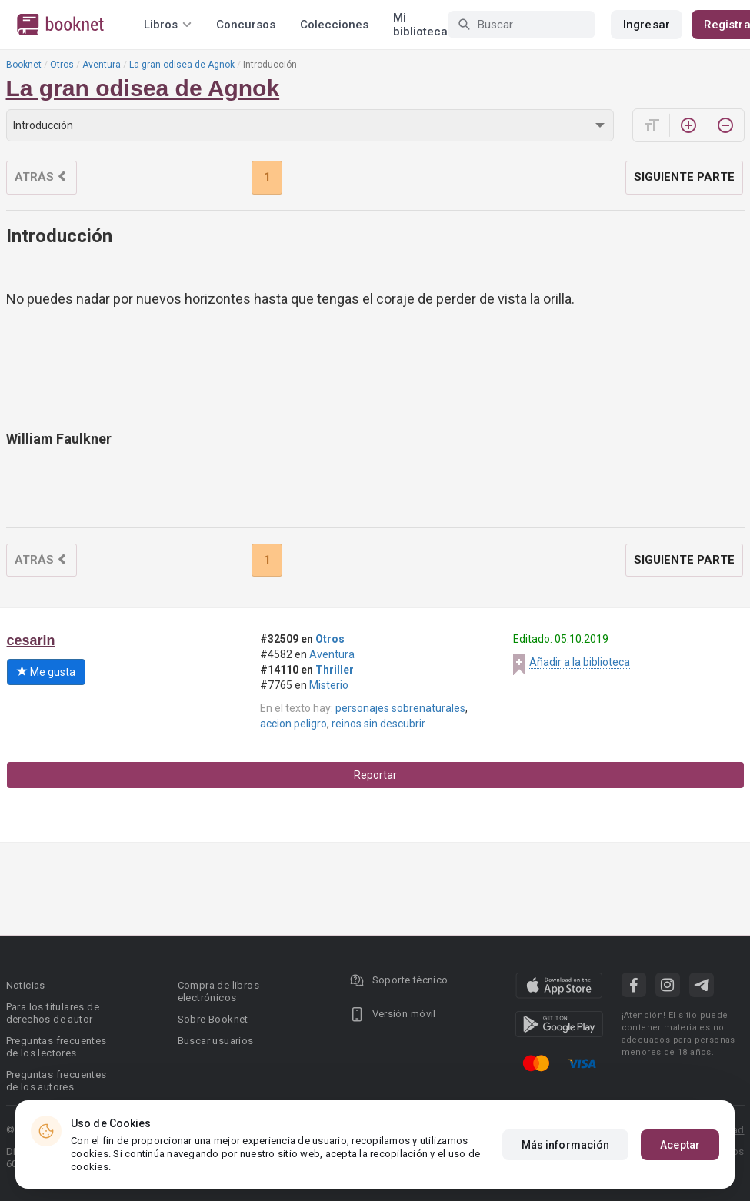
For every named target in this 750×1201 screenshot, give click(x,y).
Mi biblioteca (420, 24)
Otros (62, 64)
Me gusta (46, 672)
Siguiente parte (684, 177)
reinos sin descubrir (378, 723)
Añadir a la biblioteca (579, 662)
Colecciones (334, 25)
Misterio (328, 685)
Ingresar (646, 25)
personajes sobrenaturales (400, 708)
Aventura (101, 64)
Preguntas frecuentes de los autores (56, 1081)
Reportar (375, 775)
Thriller (334, 670)
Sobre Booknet (213, 1019)
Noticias (25, 985)
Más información (566, 1145)
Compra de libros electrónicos (218, 991)
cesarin (31, 640)
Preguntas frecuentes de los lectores (56, 1047)
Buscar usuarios (216, 1040)
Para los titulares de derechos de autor (52, 1013)
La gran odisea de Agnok (182, 64)
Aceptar (680, 1145)
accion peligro (293, 723)
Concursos (245, 25)
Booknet (24, 64)
